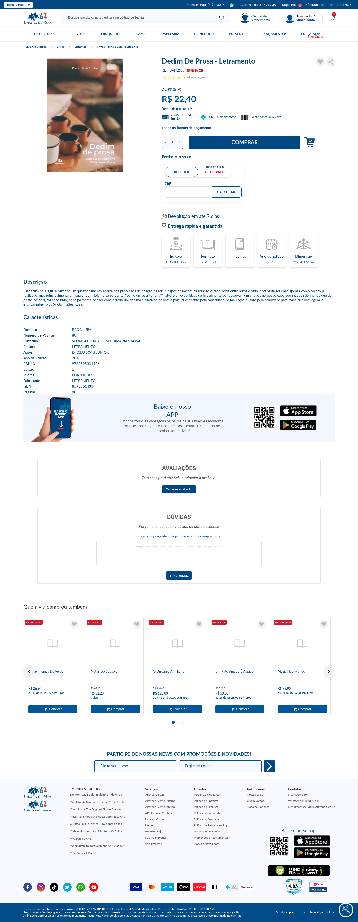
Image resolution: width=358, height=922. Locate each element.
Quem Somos (255, 800)
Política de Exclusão (206, 807)
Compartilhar (331, 62)
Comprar (244, 142)
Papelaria (170, 34)
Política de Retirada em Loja (211, 825)
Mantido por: (290, 912)
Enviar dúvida (179, 575)
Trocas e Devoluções (206, 843)
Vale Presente (153, 843)
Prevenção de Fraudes (207, 831)
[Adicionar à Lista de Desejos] (320, 62)
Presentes (238, 34)
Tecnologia (204, 34)
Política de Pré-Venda (207, 813)
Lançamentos (274, 34)
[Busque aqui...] (138, 17)
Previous (29, 671)
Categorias (44, 34)
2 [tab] (178, 722)
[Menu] (300, 18)
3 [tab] (182, 722)
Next (329, 671)
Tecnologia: (322, 912)
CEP (168, 183)
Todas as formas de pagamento (186, 128)
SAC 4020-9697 (298, 794)
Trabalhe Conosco (258, 807)
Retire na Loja (153, 831)
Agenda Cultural (155, 794)
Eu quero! (269, 766)
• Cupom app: (257, 5)
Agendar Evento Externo (160, 800)
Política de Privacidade (208, 819)
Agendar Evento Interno (160, 807)
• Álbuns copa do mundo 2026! (329, 5)
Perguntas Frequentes (207, 794)
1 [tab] (173, 722)
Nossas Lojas (255, 794)
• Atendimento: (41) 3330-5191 (209, 5)
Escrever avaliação (179, 489)
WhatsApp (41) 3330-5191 (305, 800)
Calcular (226, 192)
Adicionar (308, 142)
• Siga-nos (291, 5)
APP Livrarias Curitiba (158, 813)
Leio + (149, 825)
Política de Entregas (206, 800)
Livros (79, 34)
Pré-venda (310, 34)
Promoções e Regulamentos (211, 837)
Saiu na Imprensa (155, 837)
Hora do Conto (154, 819)
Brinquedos (110, 34)
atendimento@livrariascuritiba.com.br (311, 807)
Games (141, 34)
